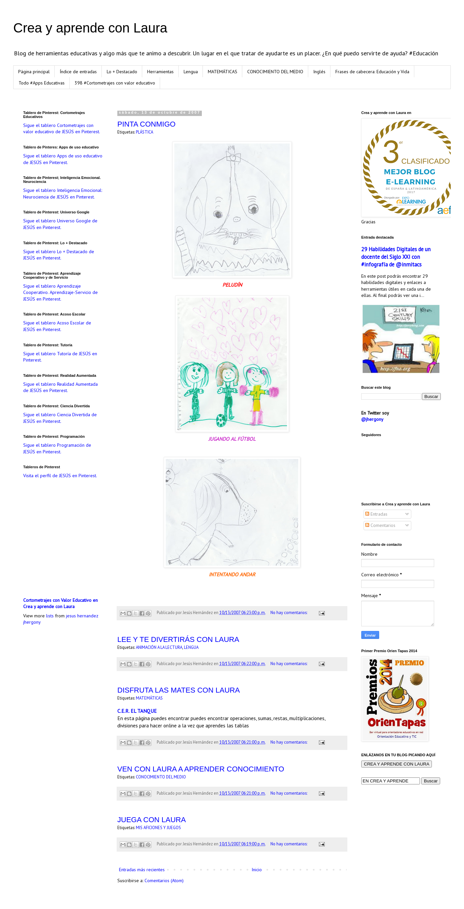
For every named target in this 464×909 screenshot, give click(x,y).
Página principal (34, 72)
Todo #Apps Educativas (42, 83)
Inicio (257, 870)
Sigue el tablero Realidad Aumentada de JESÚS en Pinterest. (60, 387)
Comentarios (380, 525)
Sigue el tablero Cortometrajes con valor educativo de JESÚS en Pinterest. (61, 128)
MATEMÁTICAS (222, 72)
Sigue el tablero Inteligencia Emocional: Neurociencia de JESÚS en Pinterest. (62, 193)
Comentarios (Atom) (164, 880)
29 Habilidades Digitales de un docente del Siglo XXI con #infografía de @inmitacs (396, 257)
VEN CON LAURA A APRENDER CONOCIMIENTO (200, 769)
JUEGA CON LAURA (151, 820)
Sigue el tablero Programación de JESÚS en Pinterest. (57, 448)
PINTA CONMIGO (146, 124)
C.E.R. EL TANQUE (137, 711)
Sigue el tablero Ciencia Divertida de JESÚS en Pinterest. (60, 418)
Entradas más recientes (142, 870)
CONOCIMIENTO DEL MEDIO (275, 72)
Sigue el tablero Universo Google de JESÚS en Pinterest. (60, 224)
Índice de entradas (78, 72)
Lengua (191, 72)
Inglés (319, 72)
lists (50, 616)
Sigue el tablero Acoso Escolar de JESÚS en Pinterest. (57, 326)
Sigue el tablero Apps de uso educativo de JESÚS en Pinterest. (62, 159)
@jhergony (372, 419)
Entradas (376, 514)
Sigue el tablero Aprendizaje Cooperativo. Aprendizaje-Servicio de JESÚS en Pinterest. (60, 292)
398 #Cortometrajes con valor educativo (115, 83)
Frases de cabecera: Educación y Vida (372, 72)
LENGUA (191, 647)
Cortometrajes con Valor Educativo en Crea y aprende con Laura (60, 603)
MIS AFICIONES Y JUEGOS (158, 827)
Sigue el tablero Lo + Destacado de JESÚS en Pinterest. (58, 255)
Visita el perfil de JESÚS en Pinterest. (60, 476)
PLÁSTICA (144, 132)
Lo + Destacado (122, 72)
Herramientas (160, 72)
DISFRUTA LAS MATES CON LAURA (178, 690)
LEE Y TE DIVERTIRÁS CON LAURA (178, 639)
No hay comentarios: (289, 612)
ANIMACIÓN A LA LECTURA (159, 647)
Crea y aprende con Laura (90, 28)
